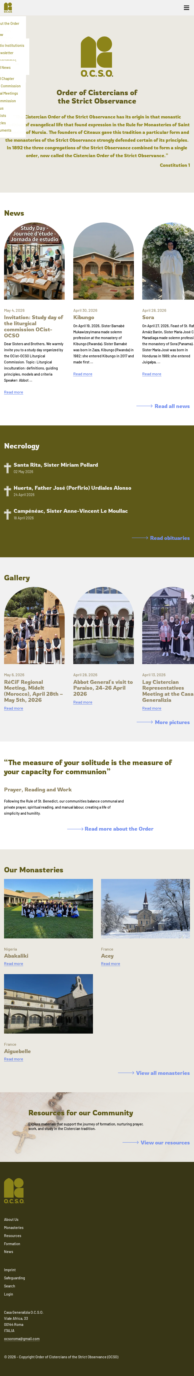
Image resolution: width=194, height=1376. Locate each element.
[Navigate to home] (10, 8)
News (8, 1251)
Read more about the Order (110, 828)
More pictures (163, 722)
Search (9, 1286)
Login (8, 1294)
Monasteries (13, 1227)
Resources (12, 1236)
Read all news (163, 406)
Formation (12, 1244)
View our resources (156, 1142)
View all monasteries (154, 1073)
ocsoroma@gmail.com (22, 1339)
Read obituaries (161, 538)
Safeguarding (14, 1278)
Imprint (10, 1270)
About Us (11, 1219)
